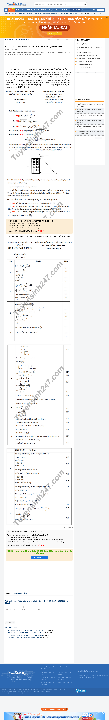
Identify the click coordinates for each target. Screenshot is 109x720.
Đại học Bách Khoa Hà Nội (84, 61)
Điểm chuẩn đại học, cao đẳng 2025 (87, 55)
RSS (103, 13)
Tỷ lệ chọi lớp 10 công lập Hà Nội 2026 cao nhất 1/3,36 (89, 116)
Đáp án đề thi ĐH (38, 13)
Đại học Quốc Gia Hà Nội (84, 68)
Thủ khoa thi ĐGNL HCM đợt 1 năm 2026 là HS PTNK (90, 127)
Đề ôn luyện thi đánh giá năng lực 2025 (88, 58)
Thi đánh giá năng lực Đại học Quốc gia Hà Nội (89, 48)
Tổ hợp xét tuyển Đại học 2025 (47, 683)
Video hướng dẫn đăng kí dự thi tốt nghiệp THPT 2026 (89, 121)
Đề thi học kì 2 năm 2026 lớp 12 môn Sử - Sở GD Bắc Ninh (25, 635)
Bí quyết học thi (73, 13)
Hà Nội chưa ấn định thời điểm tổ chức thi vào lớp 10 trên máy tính (90, 132)
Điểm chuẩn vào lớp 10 (65, 682)
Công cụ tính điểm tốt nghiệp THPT (64, 673)
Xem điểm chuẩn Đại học (47, 673)
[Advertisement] (39, 63)
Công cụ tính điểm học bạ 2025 (48, 678)
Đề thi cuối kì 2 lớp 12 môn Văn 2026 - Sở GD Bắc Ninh (24, 637)
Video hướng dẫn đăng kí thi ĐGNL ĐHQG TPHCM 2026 (89, 110)
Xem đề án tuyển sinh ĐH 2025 (47, 668)
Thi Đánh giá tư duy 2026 (84, 52)
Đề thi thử (7, 13)
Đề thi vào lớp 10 (64, 13)
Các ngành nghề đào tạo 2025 (64, 678)
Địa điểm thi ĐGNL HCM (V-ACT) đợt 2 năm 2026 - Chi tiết (90, 105)
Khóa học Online (63, 667)
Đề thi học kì (14, 13)
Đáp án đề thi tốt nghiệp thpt (25, 13)
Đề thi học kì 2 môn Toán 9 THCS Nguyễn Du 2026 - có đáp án (26, 630)
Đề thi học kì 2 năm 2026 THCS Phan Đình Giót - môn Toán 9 (26, 633)
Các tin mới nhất (11, 627)
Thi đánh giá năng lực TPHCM (85, 44)
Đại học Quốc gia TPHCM (84, 64)
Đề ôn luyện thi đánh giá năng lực (51, 13)
